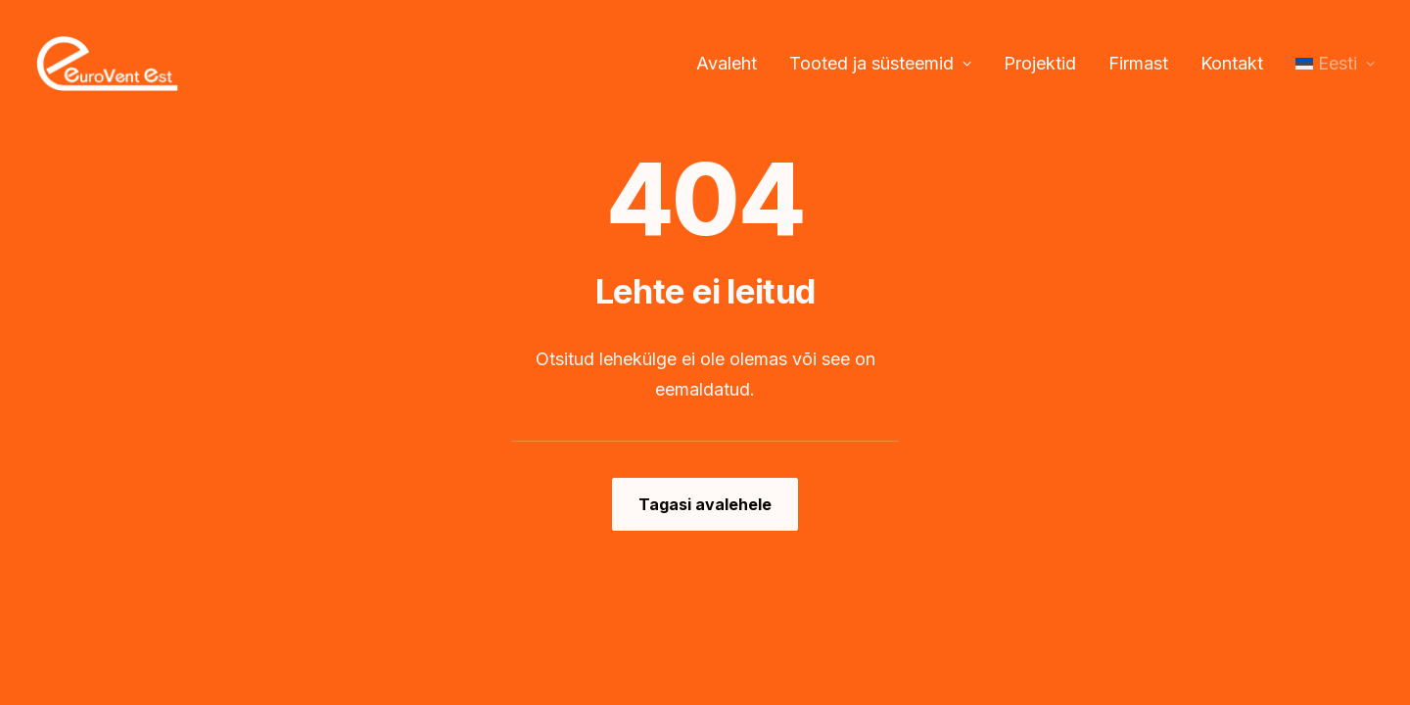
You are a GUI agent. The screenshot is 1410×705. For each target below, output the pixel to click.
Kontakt (1231, 63)
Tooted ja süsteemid (880, 63)
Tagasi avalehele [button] (705, 504)
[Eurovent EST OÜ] (107, 63)
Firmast (1138, 63)
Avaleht (726, 63)
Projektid (1040, 63)
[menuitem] (733, 63)
